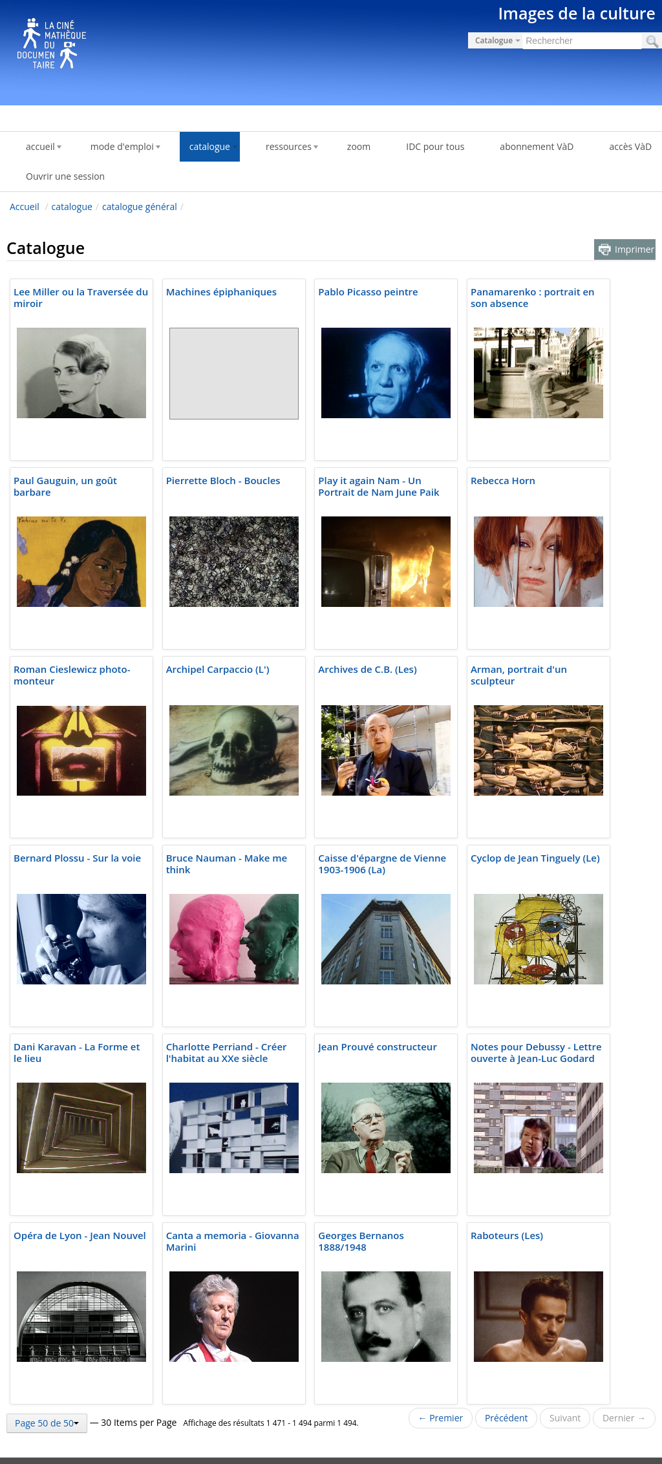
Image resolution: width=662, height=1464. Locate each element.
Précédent (506, 1418)
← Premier (441, 1418)
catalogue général (139, 206)
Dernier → (624, 1418)
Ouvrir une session (65, 176)
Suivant (565, 1418)
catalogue (72, 206)
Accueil (24, 206)
